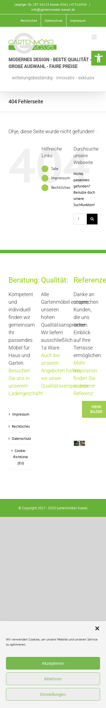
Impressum (60, 177)
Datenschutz (21, 438)
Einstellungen (53, 694)
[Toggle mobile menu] (95, 37)
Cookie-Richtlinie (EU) (20, 457)
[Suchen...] (80, 219)
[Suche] (92, 219)
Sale (54, 168)
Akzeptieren (53, 663)
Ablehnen (53, 678)
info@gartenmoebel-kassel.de (53, 9)
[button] (98, 58)
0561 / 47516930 (73, 4)
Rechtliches (60, 187)
